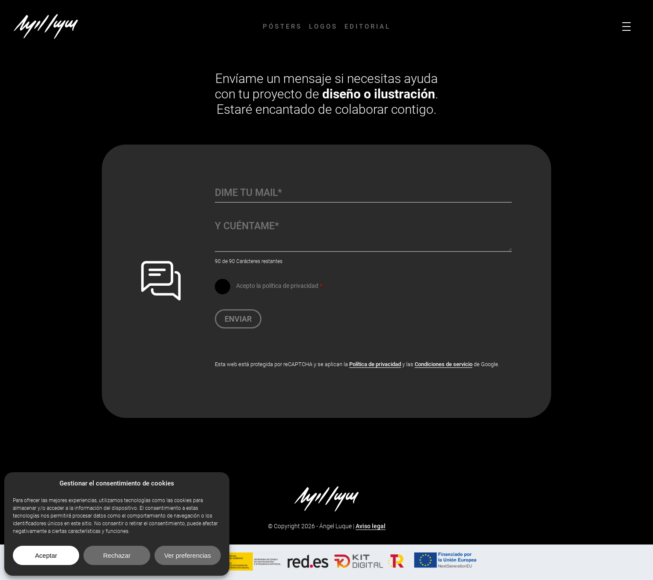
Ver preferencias (187, 555)
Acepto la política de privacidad (279, 285)
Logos (323, 26)
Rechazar (117, 555)
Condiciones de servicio (443, 364)
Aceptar (46, 555)
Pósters (282, 26)
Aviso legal (371, 526)
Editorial (367, 26)
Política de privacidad (375, 364)
